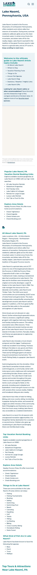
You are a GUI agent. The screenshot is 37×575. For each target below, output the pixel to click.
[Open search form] (29, 4)
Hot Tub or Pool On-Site (15, 198)
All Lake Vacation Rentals (15, 184)
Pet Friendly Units (12, 189)
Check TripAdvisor (13, 212)
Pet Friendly (9, 452)
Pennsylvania (13, 238)
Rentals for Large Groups (15, 194)
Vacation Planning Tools (16, 71)
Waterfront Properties (14, 186)
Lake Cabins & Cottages (15, 191)
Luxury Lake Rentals (13, 196)
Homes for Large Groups (14, 455)
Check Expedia (11, 214)
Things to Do (12, 73)
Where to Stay (12, 68)
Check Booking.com (13, 219)
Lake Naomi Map (13, 79)
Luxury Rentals (10, 457)
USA (15, 236)
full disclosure (11, 162)
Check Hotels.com (13, 216)
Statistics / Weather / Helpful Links (19, 82)
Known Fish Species (14, 76)
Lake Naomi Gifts (13, 84)
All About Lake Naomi (15, 65)
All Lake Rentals (11, 445)
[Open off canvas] (33, 4)
